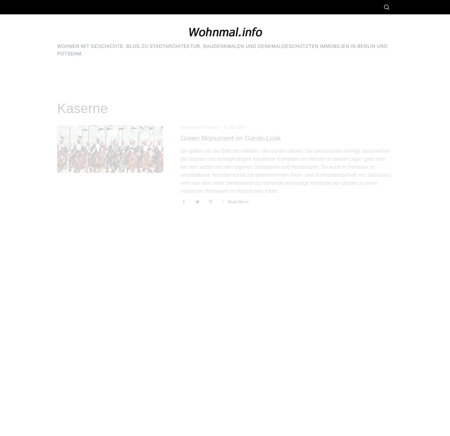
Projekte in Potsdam (200, 127)
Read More (238, 201)
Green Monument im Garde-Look (231, 138)
